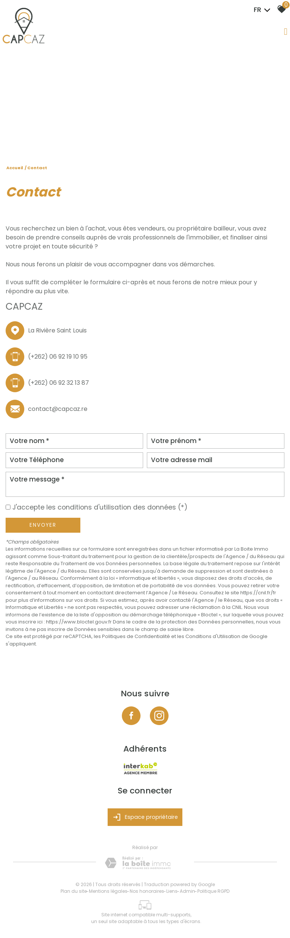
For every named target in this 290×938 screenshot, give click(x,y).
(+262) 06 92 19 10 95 (57, 356)
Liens (172, 891)
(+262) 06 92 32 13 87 (58, 382)
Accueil (14, 168)
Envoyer (43, 525)
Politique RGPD (213, 891)
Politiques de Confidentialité (136, 636)
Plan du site (74, 891)
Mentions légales (108, 891)
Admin (187, 891)
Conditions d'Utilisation (212, 636)
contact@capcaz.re (57, 409)
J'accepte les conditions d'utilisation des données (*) (100, 507)
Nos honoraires (147, 891)
